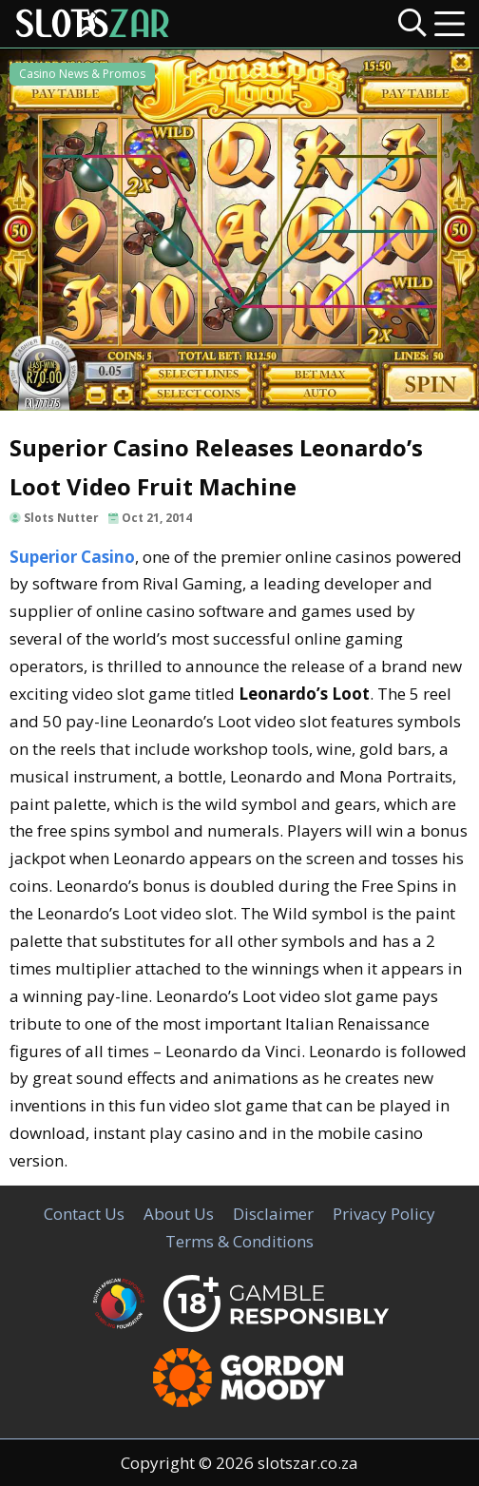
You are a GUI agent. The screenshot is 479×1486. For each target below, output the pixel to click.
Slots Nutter (61, 518)
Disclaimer (273, 1214)
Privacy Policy (384, 1214)
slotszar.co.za (308, 1463)
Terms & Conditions (239, 1241)
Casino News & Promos (82, 74)
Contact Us (84, 1214)
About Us (179, 1214)
